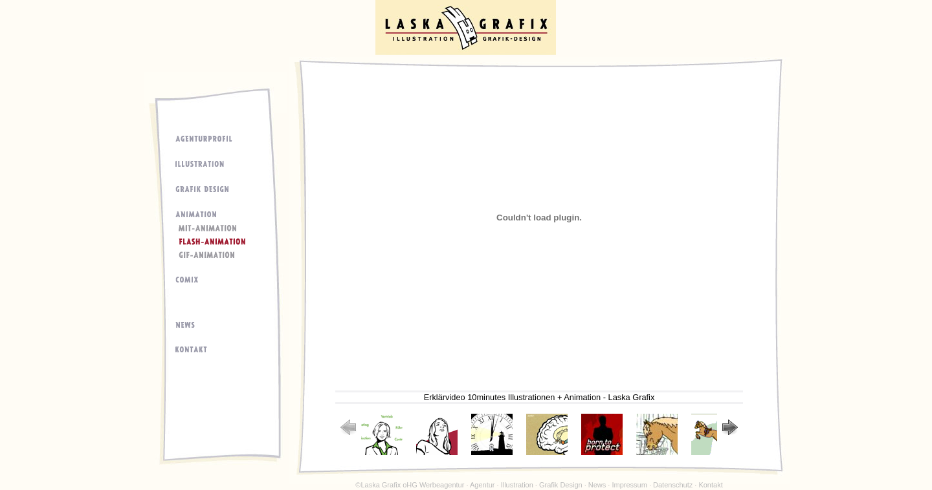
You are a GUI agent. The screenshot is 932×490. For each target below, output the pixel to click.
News (597, 485)
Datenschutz (673, 485)
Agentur (482, 485)
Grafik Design (560, 485)
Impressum (629, 485)
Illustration (517, 485)
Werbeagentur (442, 485)
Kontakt (710, 485)
